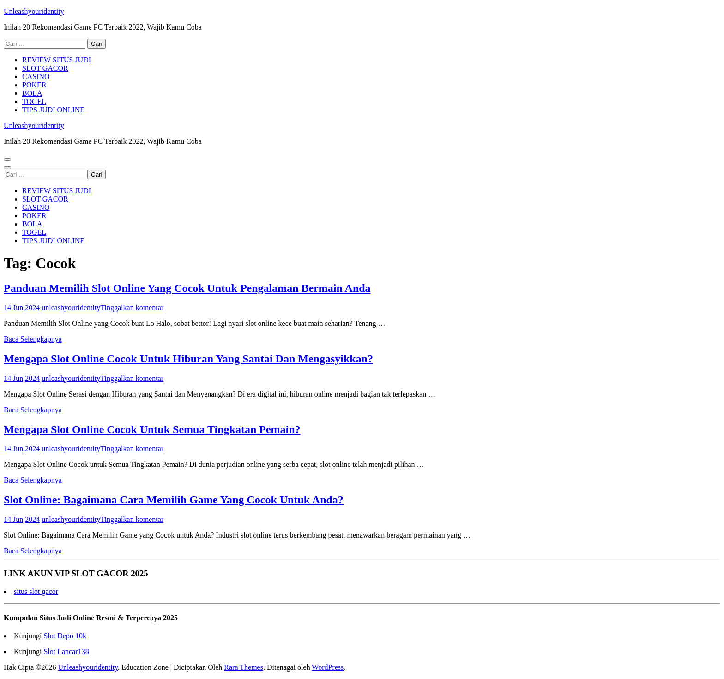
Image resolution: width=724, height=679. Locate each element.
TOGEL (34, 101)
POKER (34, 85)
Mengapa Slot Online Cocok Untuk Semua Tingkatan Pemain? (152, 429)
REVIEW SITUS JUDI (56, 60)
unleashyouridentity (71, 308)
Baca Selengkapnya (33, 339)
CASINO (36, 76)
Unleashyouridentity (34, 11)
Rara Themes (243, 667)
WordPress (328, 667)
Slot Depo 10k (64, 636)
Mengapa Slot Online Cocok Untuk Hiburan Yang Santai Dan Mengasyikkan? (188, 359)
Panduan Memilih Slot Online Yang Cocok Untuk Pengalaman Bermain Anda (187, 288)
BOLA (32, 93)
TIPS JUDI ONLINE (53, 110)
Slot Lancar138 (66, 651)
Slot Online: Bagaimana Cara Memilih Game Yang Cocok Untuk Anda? (174, 500)
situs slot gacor (36, 591)
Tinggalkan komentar (131, 308)
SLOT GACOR (45, 68)
